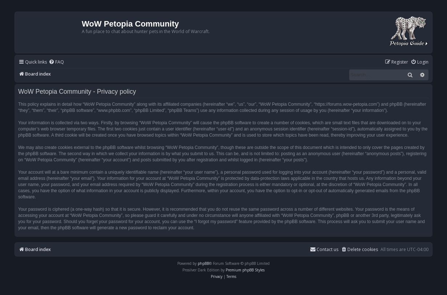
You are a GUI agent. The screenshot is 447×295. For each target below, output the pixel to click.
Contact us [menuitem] (324, 249)
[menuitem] (56, 62)
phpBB (203, 263)
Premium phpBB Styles (245, 269)
